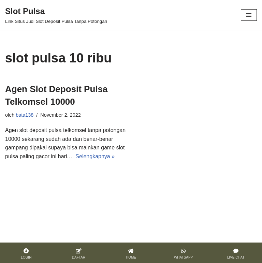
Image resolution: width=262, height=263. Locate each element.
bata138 (24, 115)
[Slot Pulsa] (56, 15)
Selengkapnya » (95, 156)
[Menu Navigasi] (249, 15)
